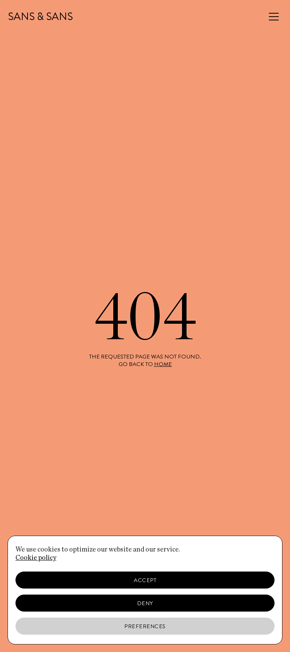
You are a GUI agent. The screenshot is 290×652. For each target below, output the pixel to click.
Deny (145, 603)
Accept (145, 580)
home (163, 364)
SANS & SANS (40, 16)
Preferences (145, 626)
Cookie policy (35, 558)
